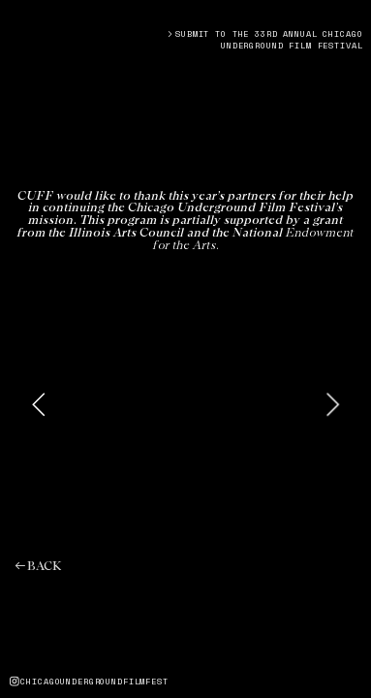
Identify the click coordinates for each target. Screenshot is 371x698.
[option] (186, 403)
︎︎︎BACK (37, 566)
